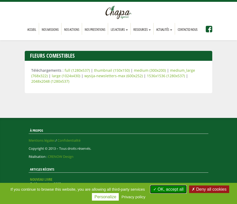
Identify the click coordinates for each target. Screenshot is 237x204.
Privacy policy (134, 197)
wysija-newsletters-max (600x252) (113, 75)
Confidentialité (69, 140)
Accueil (31, 29)
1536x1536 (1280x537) (166, 75)
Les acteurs (119, 29)
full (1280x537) (77, 70)
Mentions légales (42, 140)
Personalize (105, 197)
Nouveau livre (41, 179)
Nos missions (50, 29)
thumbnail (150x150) (112, 70)
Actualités (164, 29)
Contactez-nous (187, 29)
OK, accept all (168, 189)
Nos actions (71, 29)
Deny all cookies (209, 189)
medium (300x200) (150, 70)
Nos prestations (95, 29)
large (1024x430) (66, 75)
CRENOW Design (60, 156)
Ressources (142, 29)
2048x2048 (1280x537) (50, 81)
